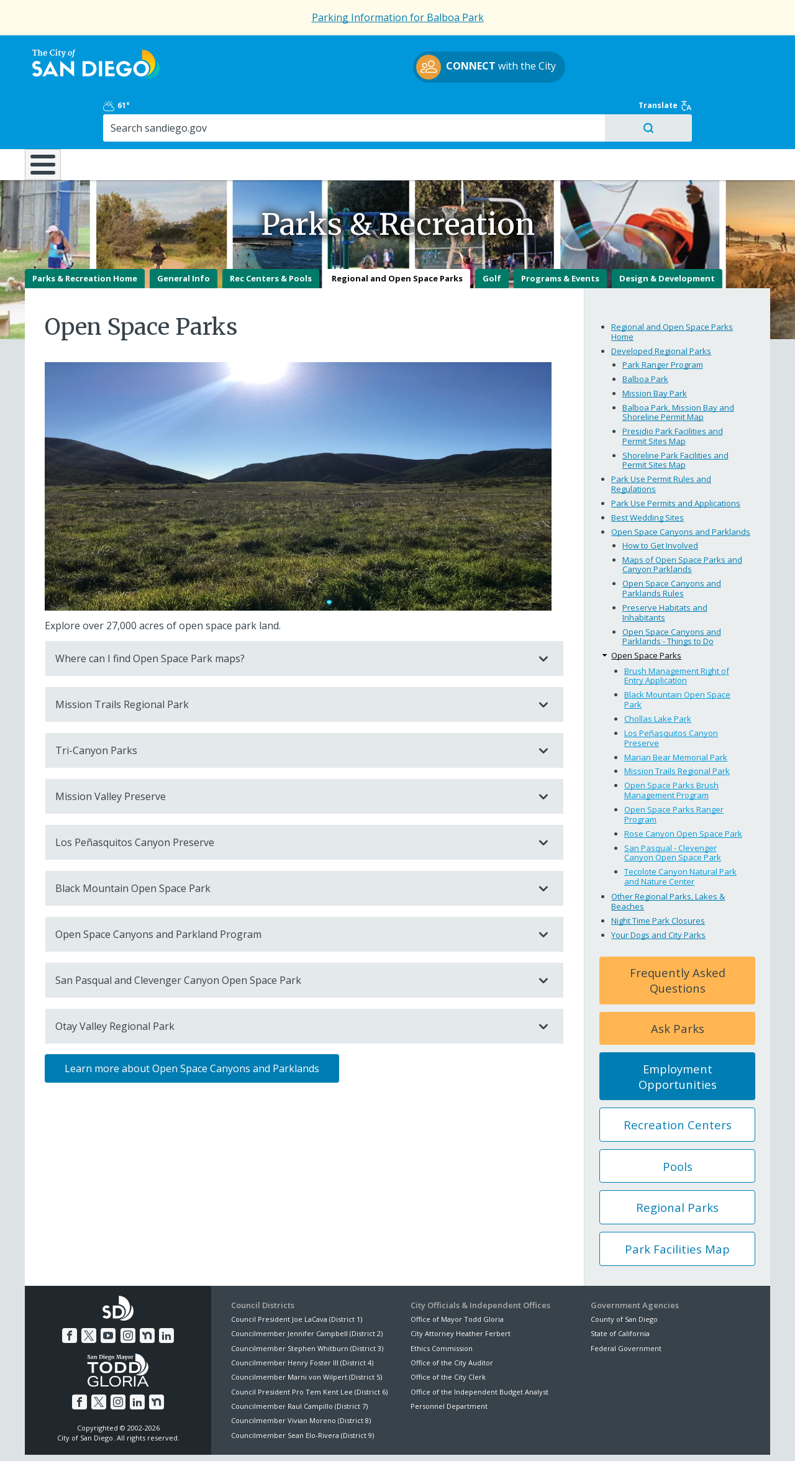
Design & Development (667, 234)
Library (467, 111)
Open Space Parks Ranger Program (674, 770)
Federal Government (626, 1304)
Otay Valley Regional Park (292, 983)
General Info (183, 234)
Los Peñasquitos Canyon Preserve (292, 799)
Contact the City (539, 1436)
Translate (743, 51)
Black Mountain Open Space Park (292, 845)
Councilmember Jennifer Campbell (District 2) (307, 1290)
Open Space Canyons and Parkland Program (292, 891)
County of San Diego (624, 1275)
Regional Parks (677, 1164)
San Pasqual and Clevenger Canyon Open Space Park (292, 937)
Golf (492, 234)
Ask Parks (677, 985)
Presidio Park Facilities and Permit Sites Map (672, 392)
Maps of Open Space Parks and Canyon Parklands (682, 521)
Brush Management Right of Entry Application (676, 632)
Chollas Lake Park (657, 675)
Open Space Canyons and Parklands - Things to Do (671, 592)
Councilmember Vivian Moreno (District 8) (301, 1376)
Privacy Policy (306, 1436)
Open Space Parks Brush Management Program (671, 746)
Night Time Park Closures (658, 877)
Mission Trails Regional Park (292, 661)
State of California (620, 1290)
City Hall (708, 111)
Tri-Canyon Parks (292, 707)
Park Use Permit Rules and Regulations (661, 440)
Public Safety (587, 111)
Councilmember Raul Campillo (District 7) (299, 1362)
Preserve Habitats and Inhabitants (664, 569)
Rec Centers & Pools (271, 234)
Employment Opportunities (677, 1032)
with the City (395, 69)
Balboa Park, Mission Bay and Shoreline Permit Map (678, 368)
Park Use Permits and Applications (675, 459)
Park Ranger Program (662, 320)
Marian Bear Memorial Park (675, 713)
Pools (678, 1123)
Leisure (129, 111)
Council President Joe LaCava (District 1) (296, 1275)
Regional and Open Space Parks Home (672, 288)
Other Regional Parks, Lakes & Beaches (668, 857)
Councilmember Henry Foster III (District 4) (302, 1319)
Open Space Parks (646, 611)
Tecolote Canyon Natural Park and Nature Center (680, 833)
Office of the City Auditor (452, 1319)
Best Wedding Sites (647, 474)
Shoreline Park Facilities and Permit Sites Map (675, 416)
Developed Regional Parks (661, 306)
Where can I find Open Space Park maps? (292, 615)
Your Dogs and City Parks (658, 891)
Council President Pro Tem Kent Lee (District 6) (309, 1348)
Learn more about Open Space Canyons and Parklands (192, 1025)
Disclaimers (242, 1436)
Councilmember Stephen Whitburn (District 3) (307, 1304)
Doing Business (354, 111)
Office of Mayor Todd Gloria (457, 1275)
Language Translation (452, 1436)
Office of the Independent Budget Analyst (479, 1348)
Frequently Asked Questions (677, 936)
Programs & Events (560, 234)
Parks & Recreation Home (84, 234)
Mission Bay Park (654, 349)
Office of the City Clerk (448, 1333)
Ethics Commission (442, 1304)
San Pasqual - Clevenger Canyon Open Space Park (672, 808)
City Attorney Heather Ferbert (461, 1290)
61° (597, 51)
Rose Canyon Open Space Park (683, 789)
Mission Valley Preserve (292, 753)
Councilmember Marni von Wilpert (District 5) (306, 1333)
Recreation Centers (678, 1081)
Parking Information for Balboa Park (398, 17)
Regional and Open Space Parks (397, 234)
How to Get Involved (660, 501)
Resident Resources (241, 111)
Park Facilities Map (677, 1205)
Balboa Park (645, 334)
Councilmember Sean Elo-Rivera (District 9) (302, 1391)
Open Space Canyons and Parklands (680, 488)
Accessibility (371, 1436)
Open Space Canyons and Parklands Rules (671, 544)
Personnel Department (449, 1362)
